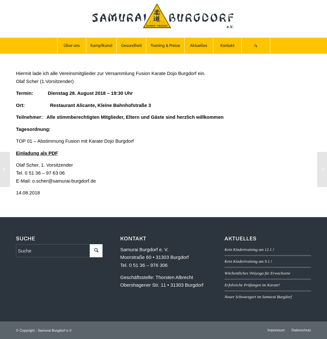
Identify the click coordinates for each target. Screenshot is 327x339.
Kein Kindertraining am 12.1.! (249, 249)
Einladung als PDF (37, 153)
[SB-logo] (163, 19)
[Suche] (255, 46)
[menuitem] (71, 46)
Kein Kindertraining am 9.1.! (248, 261)
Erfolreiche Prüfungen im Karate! (252, 285)
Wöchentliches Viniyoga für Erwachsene (257, 273)
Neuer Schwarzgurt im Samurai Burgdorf (258, 297)
